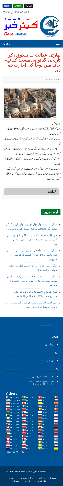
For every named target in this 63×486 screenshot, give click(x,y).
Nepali (7, 6)
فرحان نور (49, 344)
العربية (29, 6)
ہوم (11, 478)
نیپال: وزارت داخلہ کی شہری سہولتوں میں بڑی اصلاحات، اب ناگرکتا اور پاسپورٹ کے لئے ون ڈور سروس (31, 254)
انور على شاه (48, 360)
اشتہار (28, 481)
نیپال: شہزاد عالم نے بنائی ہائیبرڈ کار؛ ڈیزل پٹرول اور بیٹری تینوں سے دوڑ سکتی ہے (31, 239)
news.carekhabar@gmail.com (41, 381)
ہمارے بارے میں (26, 478)
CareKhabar (47, 325)
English (18, 6)
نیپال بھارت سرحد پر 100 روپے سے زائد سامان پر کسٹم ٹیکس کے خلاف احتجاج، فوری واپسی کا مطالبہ (32, 281)
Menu (6, 43)
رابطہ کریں (42, 481)
